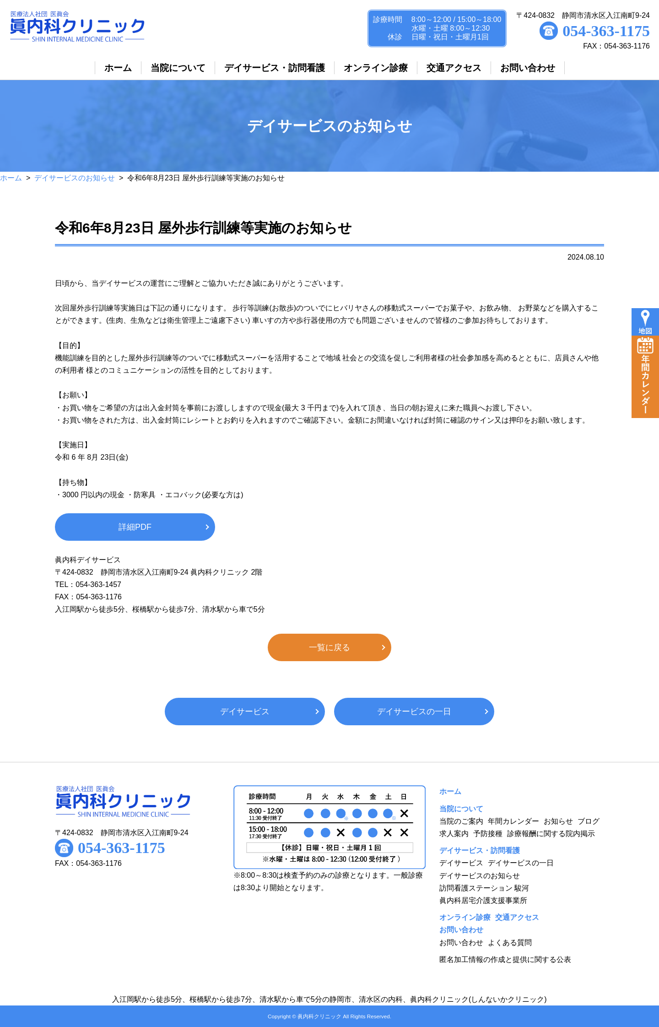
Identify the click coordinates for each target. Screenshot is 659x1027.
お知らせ (558, 821)
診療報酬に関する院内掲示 (551, 833)
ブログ (589, 821)
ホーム (11, 178)
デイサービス (245, 711)
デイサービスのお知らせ (74, 178)
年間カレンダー (513, 821)
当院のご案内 (461, 821)
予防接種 (487, 833)
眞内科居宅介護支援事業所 (483, 900)
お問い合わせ (461, 942)
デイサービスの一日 (414, 711)
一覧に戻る (329, 647)
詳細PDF (135, 527)
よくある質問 (510, 942)
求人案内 (454, 833)
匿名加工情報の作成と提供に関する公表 (505, 959)
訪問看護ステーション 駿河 (484, 888)
